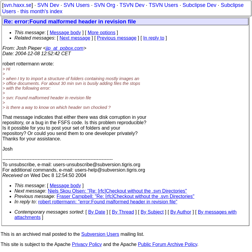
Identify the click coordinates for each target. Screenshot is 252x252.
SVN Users (76, 5)
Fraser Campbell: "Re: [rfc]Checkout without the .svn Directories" (126, 196)
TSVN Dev (132, 5)
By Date (96, 211)
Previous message (117, 37)
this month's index (41, 11)
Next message (74, 37)
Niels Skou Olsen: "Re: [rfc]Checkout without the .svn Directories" (117, 191)
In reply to (153, 37)
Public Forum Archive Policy (167, 244)
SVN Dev (48, 5)
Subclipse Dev (199, 5)
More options (102, 32)
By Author (180, 211)
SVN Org (104, 5)
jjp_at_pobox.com (64, 48)
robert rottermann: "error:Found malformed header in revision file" (107, 201)
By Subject (152, 211)
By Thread (123, 211)
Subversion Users (100, 234)
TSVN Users (163, 5)
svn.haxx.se (18, 5)
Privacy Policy (87, 244)
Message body (65, 32)
